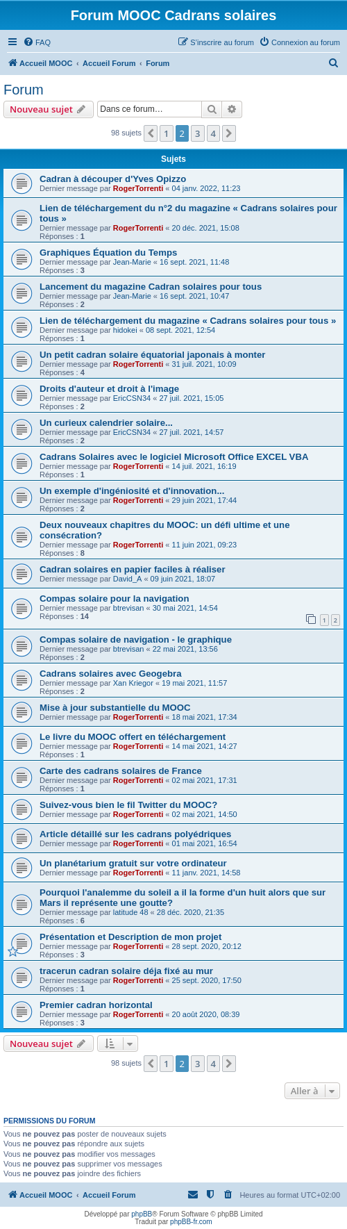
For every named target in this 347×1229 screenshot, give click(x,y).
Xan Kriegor (133, 683)
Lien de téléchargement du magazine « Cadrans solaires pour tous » (188, 320)
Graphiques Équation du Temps (108, 252)
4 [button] (213, 133)
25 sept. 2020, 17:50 (207, 980)
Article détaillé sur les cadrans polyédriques (135, 834)
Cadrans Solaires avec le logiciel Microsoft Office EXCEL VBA (174, 457)
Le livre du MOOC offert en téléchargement (133, 737)
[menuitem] (37, 42)
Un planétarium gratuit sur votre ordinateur (133, 863)
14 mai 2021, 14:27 (204, 746)
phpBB (141, 1214)
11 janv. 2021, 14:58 (206, 872)
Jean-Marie (132, 262)
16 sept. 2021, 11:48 (194, 262)
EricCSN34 (132, 398)
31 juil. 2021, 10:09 (204, 364)
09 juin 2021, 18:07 (183, 579)
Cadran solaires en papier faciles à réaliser (133, 569)
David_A (127, 579)
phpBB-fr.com (191, 1222)
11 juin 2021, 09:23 (204, 545)
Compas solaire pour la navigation (114, 598)
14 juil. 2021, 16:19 (204, 466)
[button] (151, 133)
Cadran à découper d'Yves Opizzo (113, 179)
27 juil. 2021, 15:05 (191, 398)
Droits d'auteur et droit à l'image (109, 388)
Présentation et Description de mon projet (130, 937)
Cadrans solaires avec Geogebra (111, 673)
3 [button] (197, 133)
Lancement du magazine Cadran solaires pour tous (151, 286)
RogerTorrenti (138, 188)
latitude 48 (131, 912)
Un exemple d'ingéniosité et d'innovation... (132, 491)
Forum (23, 89)
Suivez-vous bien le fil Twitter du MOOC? (128, 805)
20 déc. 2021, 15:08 (205, 228)
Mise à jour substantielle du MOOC (115, 707)
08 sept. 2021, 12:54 (180, 330)
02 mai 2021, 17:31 (204, 780)
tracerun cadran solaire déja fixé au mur (126, 971)
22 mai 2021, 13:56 (185, 649)
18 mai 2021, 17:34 (204, 717)
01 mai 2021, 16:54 (204, 843)
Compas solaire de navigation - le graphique (136, 639)
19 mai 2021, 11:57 (194, 683)
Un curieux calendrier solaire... (106, 423)
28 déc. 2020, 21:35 (190, 912)
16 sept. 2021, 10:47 (194, 296)
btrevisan (128, 608)
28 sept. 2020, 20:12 (207, 946)
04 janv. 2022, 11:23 (206, 188)
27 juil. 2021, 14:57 (191, 432)
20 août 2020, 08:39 (206, 1014)
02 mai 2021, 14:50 (204, 814)
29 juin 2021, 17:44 (204, 500)
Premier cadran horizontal (96, 1005)
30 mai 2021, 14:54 (185, 608)
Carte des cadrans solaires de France (121, 771)
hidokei (125, 330)
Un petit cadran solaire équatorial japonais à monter (152, 354)
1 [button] (166, 133)
